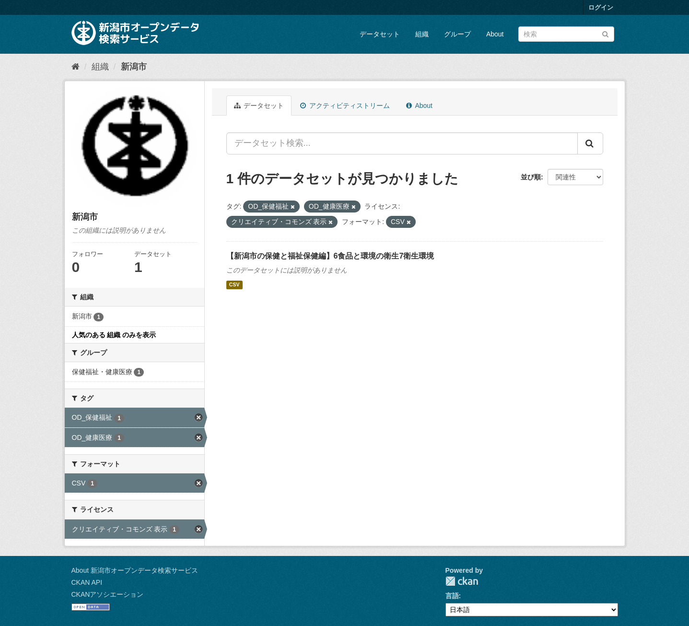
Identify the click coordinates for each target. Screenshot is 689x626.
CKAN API (87, 582)
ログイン (600, 7)
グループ (457, 34)
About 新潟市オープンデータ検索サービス (134, 570)
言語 (452, 596)
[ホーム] (75, 66)
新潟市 (134, 66)
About (495, 34)
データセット (380, 34)
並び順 (531, 177)
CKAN (461, 581)
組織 (422, 34)
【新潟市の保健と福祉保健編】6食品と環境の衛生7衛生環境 (330, 256)
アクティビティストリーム (345, 105)
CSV (234, 285)
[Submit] (605, 33)
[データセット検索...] (402, 143)
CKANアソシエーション (107, 594)
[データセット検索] (566, 34)
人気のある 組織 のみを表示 (114, 335)
